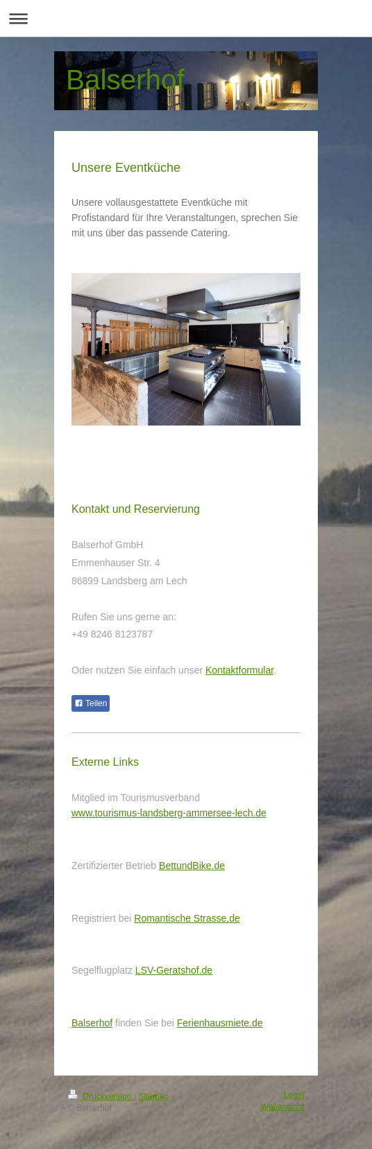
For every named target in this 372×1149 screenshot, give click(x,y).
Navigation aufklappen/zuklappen (186, 18)
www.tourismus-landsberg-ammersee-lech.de (169, 812)
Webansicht (282, 1107)
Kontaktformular (239, 670)
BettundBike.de (192, 865)
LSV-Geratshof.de (173, 970)
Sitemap (153, 1096)
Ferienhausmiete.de (220, 1022)
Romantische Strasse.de (187, 918)
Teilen (90, 703)
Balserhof (91, 1022)
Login (294, 1095)
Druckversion (101, 1096)
